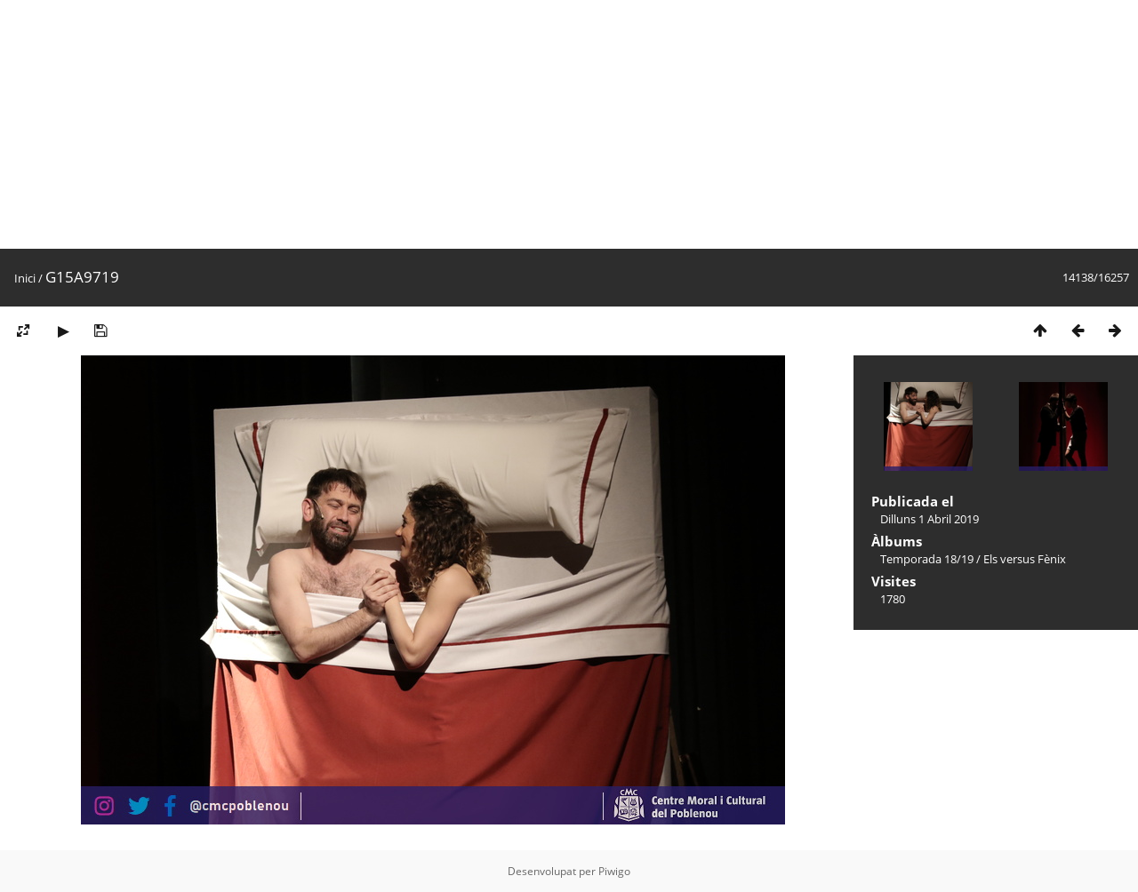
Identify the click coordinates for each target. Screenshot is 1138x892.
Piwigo (614, 871)
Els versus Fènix (1024, 559)
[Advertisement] (533, 124)
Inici (25, 278)
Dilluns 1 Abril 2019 (929, 519)
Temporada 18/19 (927, 559)
